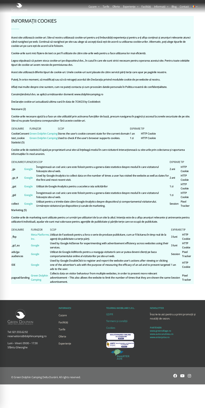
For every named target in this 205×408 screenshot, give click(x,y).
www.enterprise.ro (159, 337)
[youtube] (182, 376)
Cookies (110, 328)
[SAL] (120, 342)
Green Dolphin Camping (43, 133)
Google (28, 169)
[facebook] (175, 376)
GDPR (109, 314)
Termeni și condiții (116, 321)
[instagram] (189, 376)
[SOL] (120, 334)
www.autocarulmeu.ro (161, 334)
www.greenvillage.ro (160, 330)
